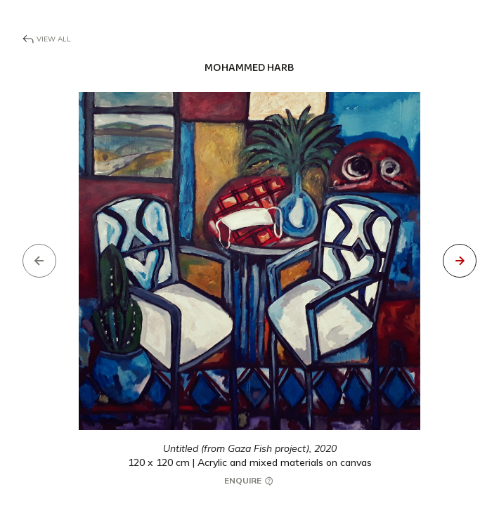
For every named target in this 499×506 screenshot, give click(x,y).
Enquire (249, 481)
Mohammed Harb (249, 68)
